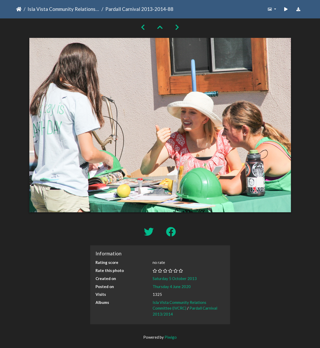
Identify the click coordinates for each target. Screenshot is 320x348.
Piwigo (171, 337)
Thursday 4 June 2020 (172, 286)
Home (19, 9)
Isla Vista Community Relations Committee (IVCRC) (63, 9)
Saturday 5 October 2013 (175, 278)
